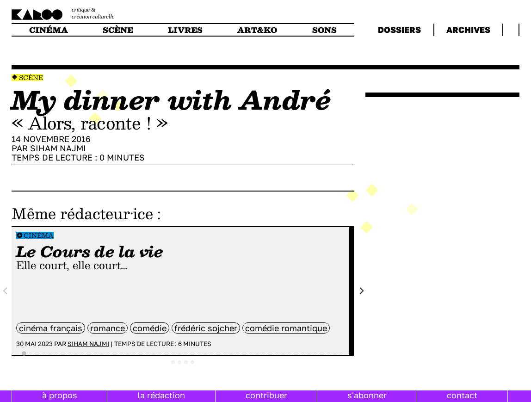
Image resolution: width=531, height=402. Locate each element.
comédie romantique (286, 328)
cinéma (48, 30)
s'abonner (367, 395)
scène (118, 30)
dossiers (399, 30)
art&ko (257, 30)
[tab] (24, 353)
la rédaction (161, 395)
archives (468, 30)
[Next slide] (361, 290)
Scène (31, 77)
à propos (59, 395)
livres (185, 30)
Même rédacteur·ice (82, 213)
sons (324, 30)
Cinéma (39, 235)
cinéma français (50, 328)
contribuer (266, 395)
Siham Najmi (58, 148)
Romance (107, 328)
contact (462, 395)
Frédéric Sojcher (205, 328)
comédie (150, 328)
